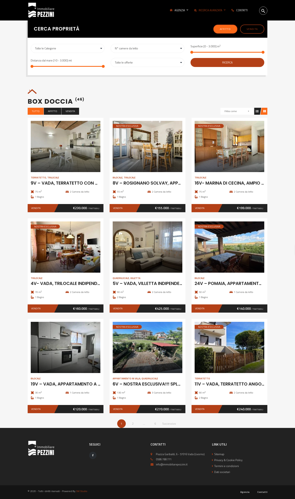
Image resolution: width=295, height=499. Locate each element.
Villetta (135, 278)
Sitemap (219, 454)
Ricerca (227, 62)
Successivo (169, 423)
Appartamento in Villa (126, 378)
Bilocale (118, 177)
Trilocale (53, 177)
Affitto (225, 29)
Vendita (252, 29)
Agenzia (245, 492)
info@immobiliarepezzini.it (171, 464)
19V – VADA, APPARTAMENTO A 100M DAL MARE (80, 384)
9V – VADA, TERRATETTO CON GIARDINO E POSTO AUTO (89, 183)
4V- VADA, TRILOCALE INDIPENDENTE (69, 283)
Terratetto (38, 177)
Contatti (262, 492)
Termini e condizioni (226, 466)
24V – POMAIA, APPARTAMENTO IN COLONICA (243, 283)
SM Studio (81, 491)
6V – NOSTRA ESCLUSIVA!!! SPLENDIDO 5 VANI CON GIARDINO (177, 384)
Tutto (36, 111)
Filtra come (231, 111)
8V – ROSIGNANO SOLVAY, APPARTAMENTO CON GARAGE (174, 183)
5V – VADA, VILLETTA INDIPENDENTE (150, 283)
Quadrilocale (121, 278)
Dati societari (222, 472)
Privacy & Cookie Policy (228, 460)
